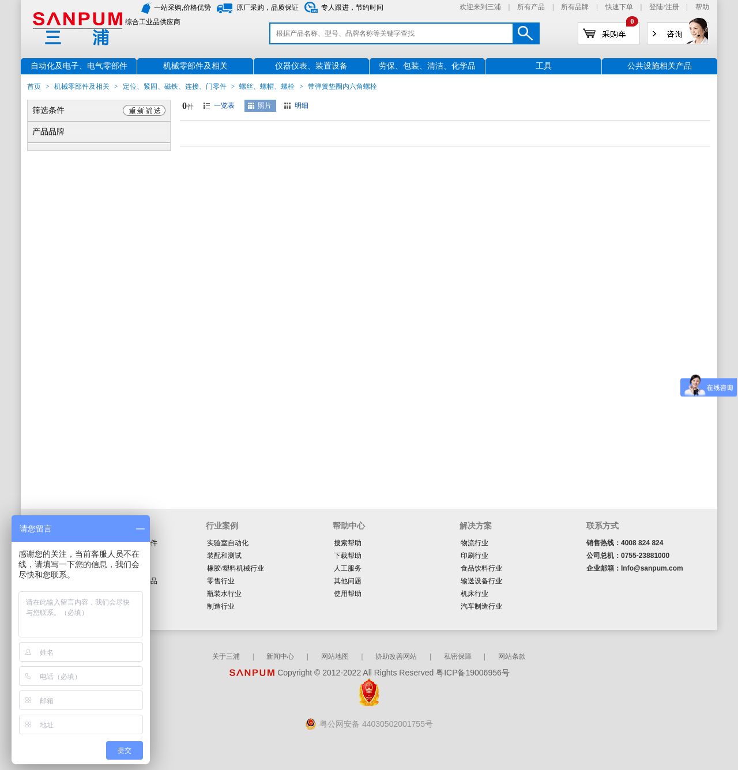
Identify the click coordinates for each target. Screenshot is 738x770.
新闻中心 (280, 656)
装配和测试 (224, 556)
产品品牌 (48, 131)
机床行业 (474, 594)
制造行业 (221, 606)
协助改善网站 (396, 656)
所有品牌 (575, 7)
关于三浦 (226, 656)
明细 (301, 105)
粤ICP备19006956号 (473, 672)
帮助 (702, 7)
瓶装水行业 (224, 594)
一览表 (224, 105)
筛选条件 (48, 110)
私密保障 (458, 656)
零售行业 (221, 581)
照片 (265, 105)
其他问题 (348, 581)
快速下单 (619, 7)
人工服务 (348, 568)
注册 (672, 7)
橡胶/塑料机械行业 (235, 568)
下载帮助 (348, 556)
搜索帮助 (348, 543)
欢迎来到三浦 (480, 7)
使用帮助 (348, 594)
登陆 (656, 7)
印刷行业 (474, 556)
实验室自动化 (227, 543)
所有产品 (531, 7)
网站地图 (335, 656)
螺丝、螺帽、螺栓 (267, 86)
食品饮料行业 (481, 568)
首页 (34, 86)
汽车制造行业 (481, 606)
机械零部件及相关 (82, 86)
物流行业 (474, 543)
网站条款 (512, 656)
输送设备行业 (481, 581)
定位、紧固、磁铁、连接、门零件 (175, 86)
